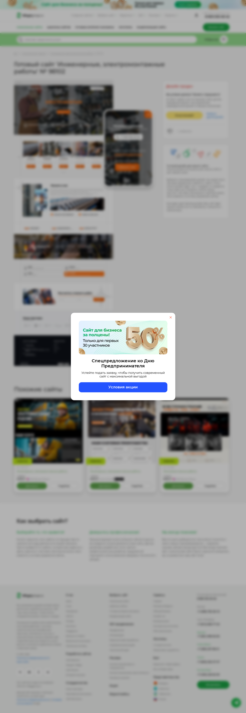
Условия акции (123, 387)
